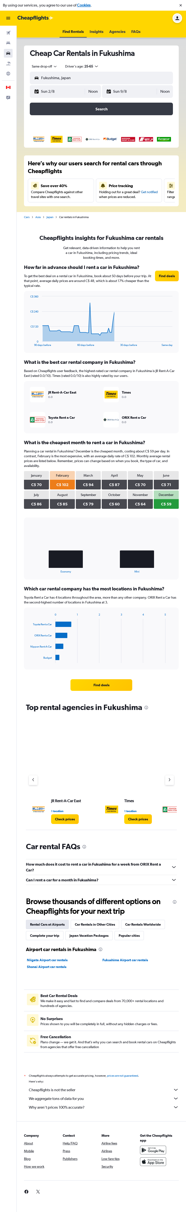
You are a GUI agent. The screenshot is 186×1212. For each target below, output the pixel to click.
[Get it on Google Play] (153, 1150)
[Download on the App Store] (153, 1161)
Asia (38, 217)
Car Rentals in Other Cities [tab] (95, 924)
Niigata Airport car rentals (47, 960)
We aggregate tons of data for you (104, 1098)
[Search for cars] (8, 53)
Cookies (84, 5)
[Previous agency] (33, 780)
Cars (27, 217)
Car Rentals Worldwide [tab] (143, 924)
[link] (167, 276)
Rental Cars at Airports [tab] (47, 924)
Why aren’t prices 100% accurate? (104, 1107)
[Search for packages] (8, 63)
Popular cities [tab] (129, 936)
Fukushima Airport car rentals (125, 960)
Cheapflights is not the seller (104, 1090)
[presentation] (146, 707)
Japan (49, 217)
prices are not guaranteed (122, 1075)
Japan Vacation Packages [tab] (89, 936)
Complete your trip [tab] (44, 936)
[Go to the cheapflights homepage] (35, 18)
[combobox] (44, 66)
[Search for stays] (8, 43)
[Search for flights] (8, 33)
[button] (180, 5)
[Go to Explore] (8, 73)
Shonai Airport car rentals (46, 967)
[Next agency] (169, 780)
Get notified (149, 192)
